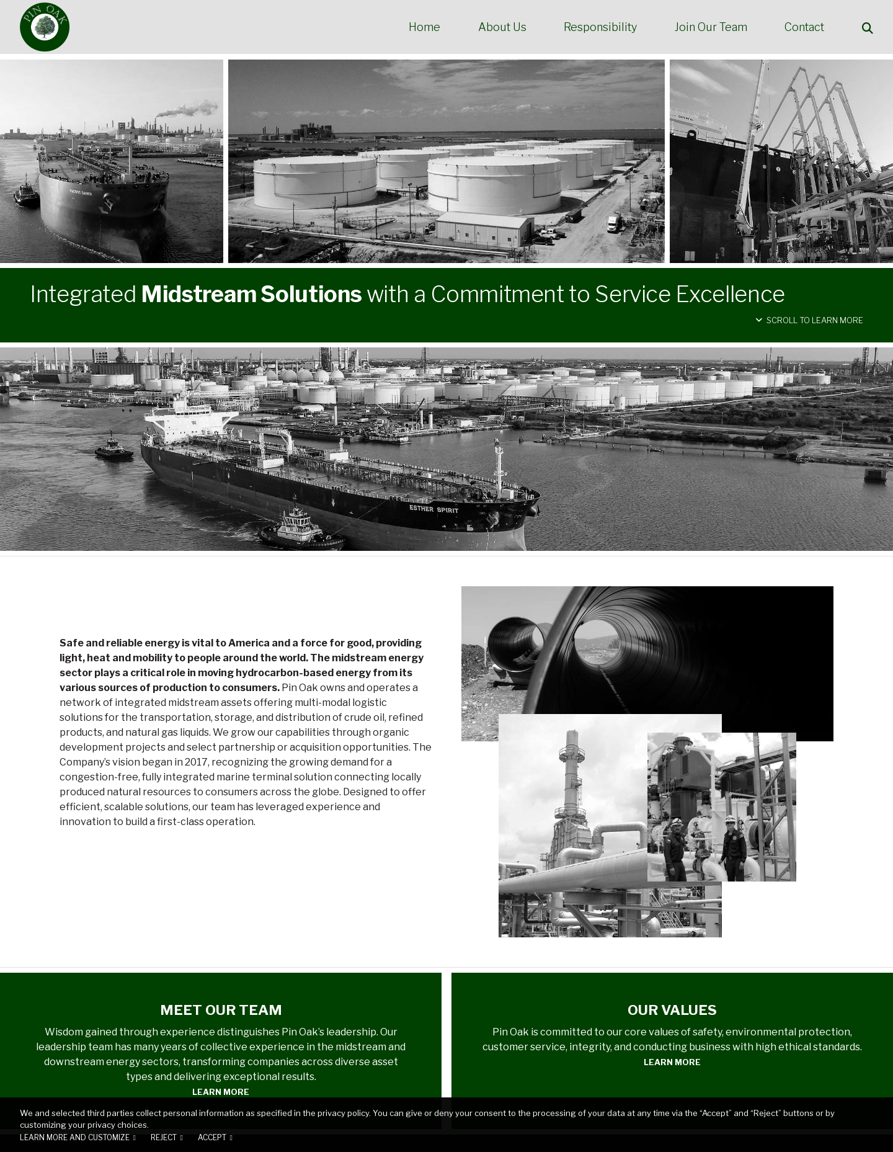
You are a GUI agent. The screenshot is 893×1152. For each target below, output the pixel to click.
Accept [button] (212, 1137)
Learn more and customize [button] (75, 1137)
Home (424, 27)
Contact (804, 27)
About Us (502, 27)
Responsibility (600, 27)
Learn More (220, 1092)
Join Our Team (711, 27)
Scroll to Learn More (809, 320)
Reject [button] (164, 1137)
